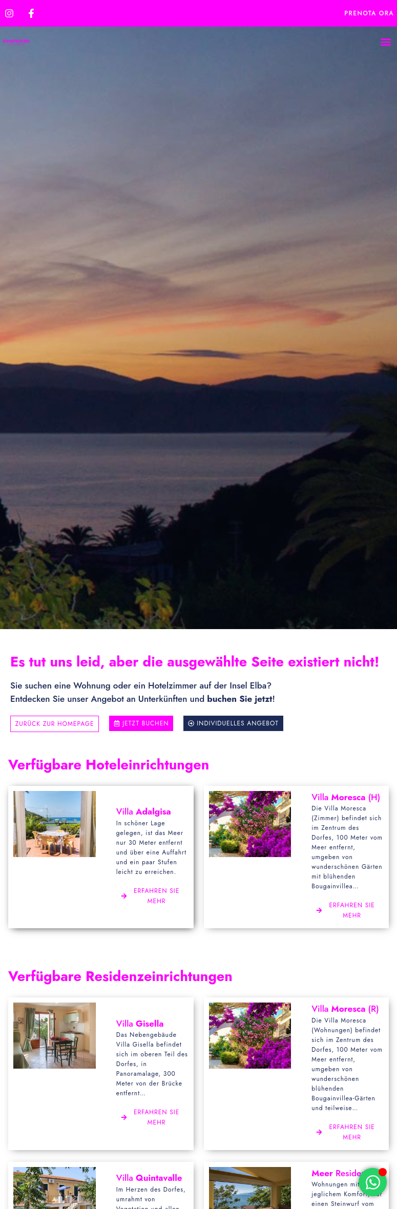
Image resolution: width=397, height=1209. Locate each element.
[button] (385, 42)
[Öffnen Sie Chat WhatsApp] (373, 1182)
